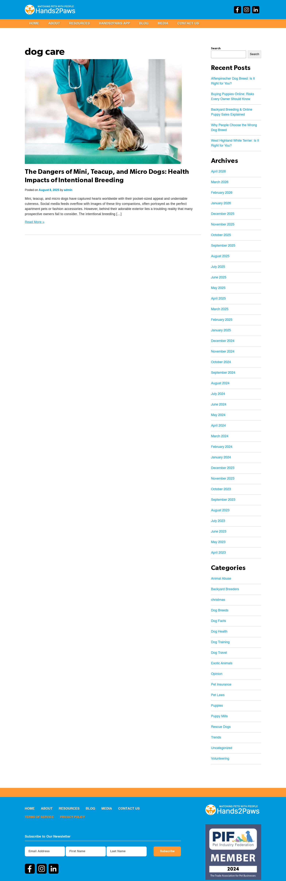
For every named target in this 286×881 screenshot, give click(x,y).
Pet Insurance (221, 684)
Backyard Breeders (225, 589)
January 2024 (221, 457)
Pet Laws (218, 695)
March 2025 (219, 309)
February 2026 (221, 192)
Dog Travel (219, 652)
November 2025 (222, 224)
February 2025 (221, 319)
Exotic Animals (221, 663)
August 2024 (220, 383)
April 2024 (218, 425)
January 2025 (221, 330)
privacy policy (72, 817)
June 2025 (218, 277)
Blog (144, 23)
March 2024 (219, 436)
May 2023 (218, 542)
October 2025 (221, 235)
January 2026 (221, 203)
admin (68, 190)
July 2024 (218, 394)
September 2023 (223, 499)
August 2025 (220, 256)
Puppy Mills (219, 716)
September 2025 (223, 245)
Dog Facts (218, 621)
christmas (218, 600)
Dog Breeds (219, 610)
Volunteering (220, 758)
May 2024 (218, 415)
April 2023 (218, 552)
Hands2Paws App (114, 23)
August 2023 (220, 510)
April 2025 (218, 298)
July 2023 (218, 521)
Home (34, 23)
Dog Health (219, 631)
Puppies (217, 705)
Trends (216, 737)
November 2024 (222, 351)
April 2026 (218, 171)
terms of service (39, 817)
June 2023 (218, 531)
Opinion (216, 674)
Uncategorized (221, 748)
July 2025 (218, 267)
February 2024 (221, 447)
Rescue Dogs (221, 727)
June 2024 (218, 404)
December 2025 (222, 214)
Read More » (34, 222)
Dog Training (220, 642)
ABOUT (54, 23)
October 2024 (221, 362)
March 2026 (219, 182)
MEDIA (163, 23)
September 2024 (223, 372)
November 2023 (222, 478)
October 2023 (221, 489)
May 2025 (218, 288)
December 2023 (222, 468)
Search (216, 48)
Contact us (188, 23)
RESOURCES (79, 23)
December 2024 (222, 341)
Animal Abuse (221, 578)
